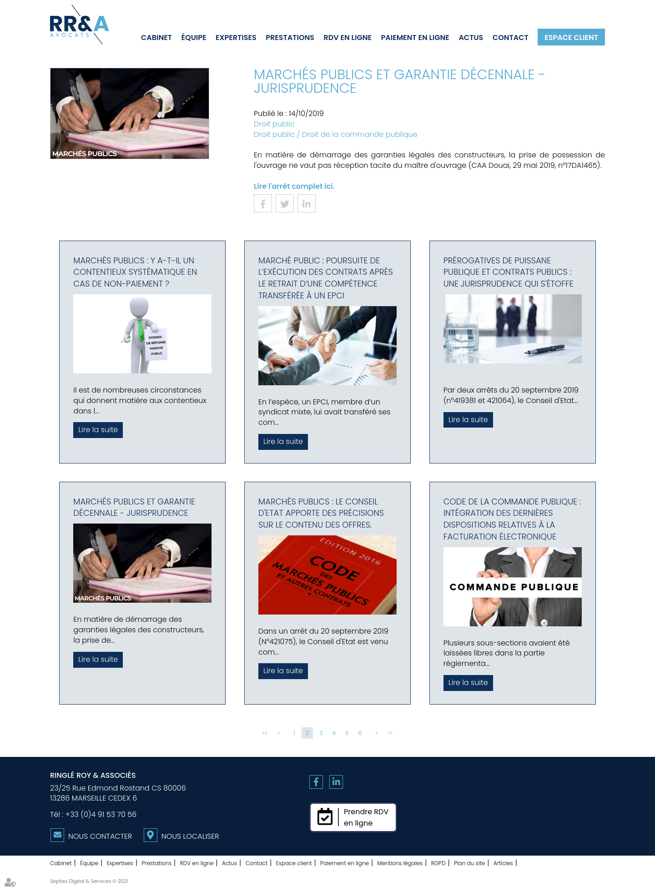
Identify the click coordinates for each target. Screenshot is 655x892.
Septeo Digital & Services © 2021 (89, 881)
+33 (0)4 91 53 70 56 (101, 814)
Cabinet (156, 37)
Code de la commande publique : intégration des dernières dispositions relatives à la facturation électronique (512, 519)
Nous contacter (100, 836)
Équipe (194, 37)
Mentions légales (400, 863)
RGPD (438, 863)
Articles (503, 863)
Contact (511, 37)
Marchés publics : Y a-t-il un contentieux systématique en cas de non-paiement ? (135, 272)
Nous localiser (190, 836)
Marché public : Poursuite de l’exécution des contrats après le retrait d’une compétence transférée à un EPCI (325, 278)
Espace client (571, 37)
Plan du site (469, 863)
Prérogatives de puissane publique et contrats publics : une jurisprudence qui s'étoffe (508, 272)
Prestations (290, 37)
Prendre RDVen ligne (366, 817)
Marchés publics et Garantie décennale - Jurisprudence (134, 507)
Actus (470, 37)
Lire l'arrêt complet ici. (294, 186)
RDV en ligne (348, 37)
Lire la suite (98, 429)
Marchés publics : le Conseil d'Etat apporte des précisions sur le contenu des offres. (321, 513)
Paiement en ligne (415, 37)
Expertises (236, 37)
